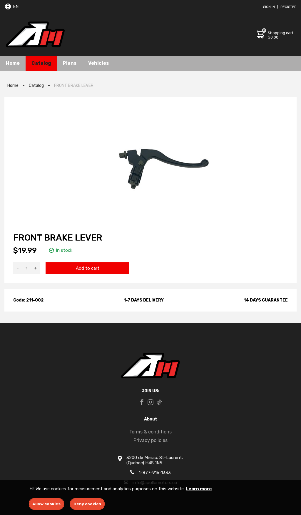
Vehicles (98, 63)
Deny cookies (87, 504)
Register (288, 7)
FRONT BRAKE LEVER (73, 85)
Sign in (269, 7)
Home (13, 63)
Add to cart (87, 268)
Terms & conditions (150, 432)
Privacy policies (150, 440)
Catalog (41, 63)
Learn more (199, 488)
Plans (69, 63)
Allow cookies (46, 504)
